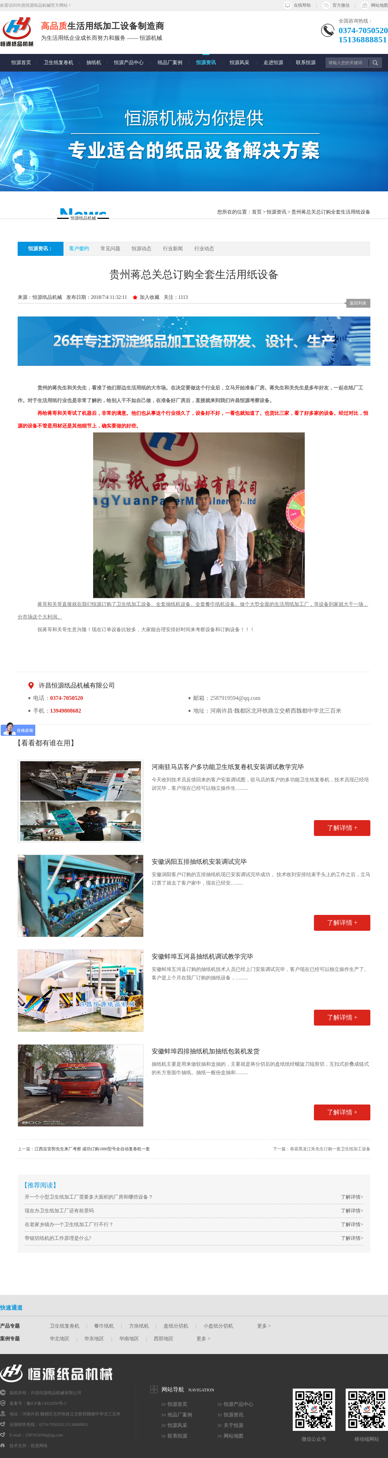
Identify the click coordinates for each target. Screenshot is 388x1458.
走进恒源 (273, 62)
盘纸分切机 (176, 1326)
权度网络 (39, 1445)
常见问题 (110, 248)
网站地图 (379, 5)
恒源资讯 (206, 62)
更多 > (264, 1326)
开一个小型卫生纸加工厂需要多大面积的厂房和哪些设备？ (89, 1197)
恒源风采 (239, 62)
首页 (257, 212)
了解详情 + (342, 827)
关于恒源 (233, 1425)
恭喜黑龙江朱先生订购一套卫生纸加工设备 (330, 1148)
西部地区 (164, 1338)
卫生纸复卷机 (58, 62)
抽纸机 (93, 62)
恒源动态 (141, 248)
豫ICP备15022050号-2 (46, 1403)
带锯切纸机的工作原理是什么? (58, 1238)
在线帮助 (302, 5)
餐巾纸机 (104, 1326)
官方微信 (341, 5)
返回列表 (358, 303)
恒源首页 (21, 62)
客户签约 (79, 248)
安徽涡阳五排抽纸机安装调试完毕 (199, 861)
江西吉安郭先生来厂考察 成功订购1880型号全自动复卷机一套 (92, 1148)
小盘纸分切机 (218, 1326)
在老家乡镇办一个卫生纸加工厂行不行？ (69, 1224)
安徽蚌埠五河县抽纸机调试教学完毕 (202, 956)
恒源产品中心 (129, 62)
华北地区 (59, 1338)
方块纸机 (139, 1326)
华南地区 (129, 1338)
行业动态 (204, 248)
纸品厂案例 (170, 62)
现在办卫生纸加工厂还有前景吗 (59, 1210)
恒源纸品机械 (47, 297)
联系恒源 (306, 62)
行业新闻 (173, 248)
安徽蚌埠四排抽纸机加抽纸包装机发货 (206, 1051)
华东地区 (94, 1338)
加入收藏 (149, 297)
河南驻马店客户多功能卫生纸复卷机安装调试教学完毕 (228, 766)
